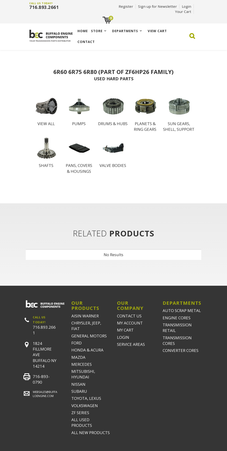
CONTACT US (129, 316)
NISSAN (78, 384)
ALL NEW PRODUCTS (90, 432)
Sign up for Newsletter (157, 6)
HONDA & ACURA (87, 350)
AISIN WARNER (85, 316)
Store (97, 31)
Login (186, 6)
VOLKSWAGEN (84, 405)
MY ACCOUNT (130, 323)
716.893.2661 (44, 7)
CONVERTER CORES (180, 350)
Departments (125, 31)
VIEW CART (157, 31)
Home (82, 31)
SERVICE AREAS (131, 344)
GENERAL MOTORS (89, 336)
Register (126, 6)
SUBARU (79, 391)
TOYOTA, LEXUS (86, 398)
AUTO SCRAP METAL (182, 310)
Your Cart (183, 11)
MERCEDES (81, 364)
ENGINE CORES (176, 317)
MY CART (125, 330)
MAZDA (78, 357)
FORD (76, 343)
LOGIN (123, 337)
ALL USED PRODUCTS (81, 422)
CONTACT (86, 41)
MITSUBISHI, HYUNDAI (83, 374)
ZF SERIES (80, 412)
